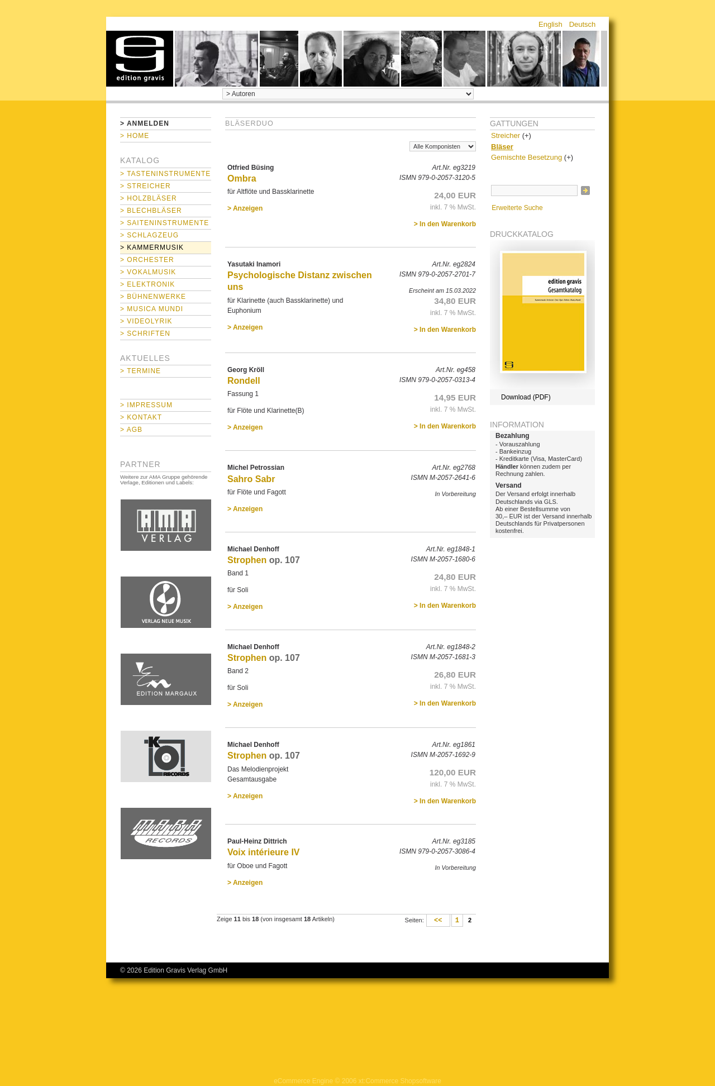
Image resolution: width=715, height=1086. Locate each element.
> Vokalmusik (148, 272)
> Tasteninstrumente (165, 174)
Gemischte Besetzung (526, 157)
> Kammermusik (152, 247)
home (139, 59)
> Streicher (145, 186)
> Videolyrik (146, 321)
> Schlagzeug (149, 235)
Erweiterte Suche (517, 208)
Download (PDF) (526, 397)
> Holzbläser (148, 198)
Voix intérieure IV (263, 852)
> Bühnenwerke (153, 297)
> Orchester (147, 260)
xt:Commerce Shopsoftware (400, 1081)
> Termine (140, 371)
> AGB (131, 430)
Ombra (241, 178)
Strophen (246, 560)
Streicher (505, 135)
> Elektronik (147, 284)
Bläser (502, 146)
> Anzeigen (245, 208)
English (550, 24)
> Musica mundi (151, 309)
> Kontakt (141, 417)
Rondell (243, 380)
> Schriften (145, 333)
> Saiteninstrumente (164, 223)
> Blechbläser (151, 211)
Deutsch (582, 24)
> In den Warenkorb (445, 224)
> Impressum (146, 405)
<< (438, 921)
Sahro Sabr (251, 479)
